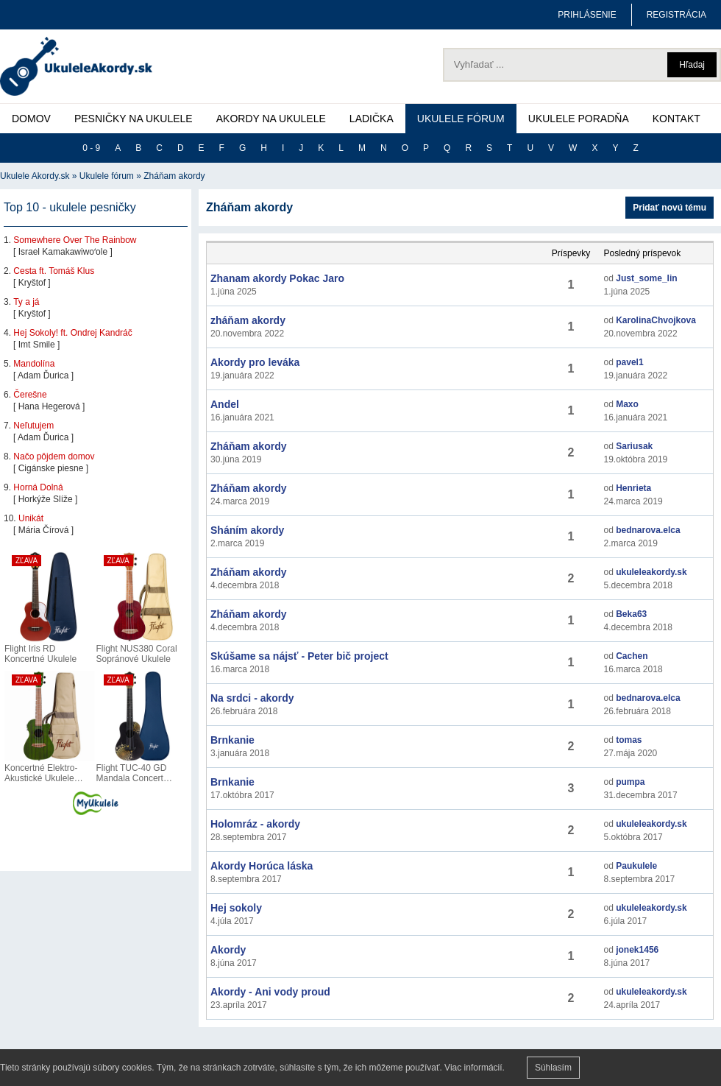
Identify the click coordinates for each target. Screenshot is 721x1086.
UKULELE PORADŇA (578, 118)
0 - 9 (91, 148)
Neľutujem (33, 425)
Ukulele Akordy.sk (34, 176)
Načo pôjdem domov (53, 456)
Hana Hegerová (49, 406)
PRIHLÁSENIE (587, 15)
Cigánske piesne (51, 468)
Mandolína (33, 364)
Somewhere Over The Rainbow (74, 240)
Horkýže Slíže (45, 499)
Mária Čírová (43, 530)
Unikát (30, 518)
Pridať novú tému (669, 207)
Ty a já (26, 302)
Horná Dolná (38, 487)
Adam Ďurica (43, 375)
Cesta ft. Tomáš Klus (53, 271)
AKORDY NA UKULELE (271, 118)
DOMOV (31, 118)
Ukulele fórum (106, 176)
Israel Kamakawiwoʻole (62, 252)
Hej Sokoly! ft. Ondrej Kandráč (72, 333)
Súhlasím (553, 1067)
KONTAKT (676, 118)
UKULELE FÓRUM (461, 118)
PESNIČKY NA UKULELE (133, 118)
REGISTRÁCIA (676, 15)
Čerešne (29, 394)
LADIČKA (371, 118)
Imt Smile (36, 344)
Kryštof (32, 283)
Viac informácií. (474, 1067)
